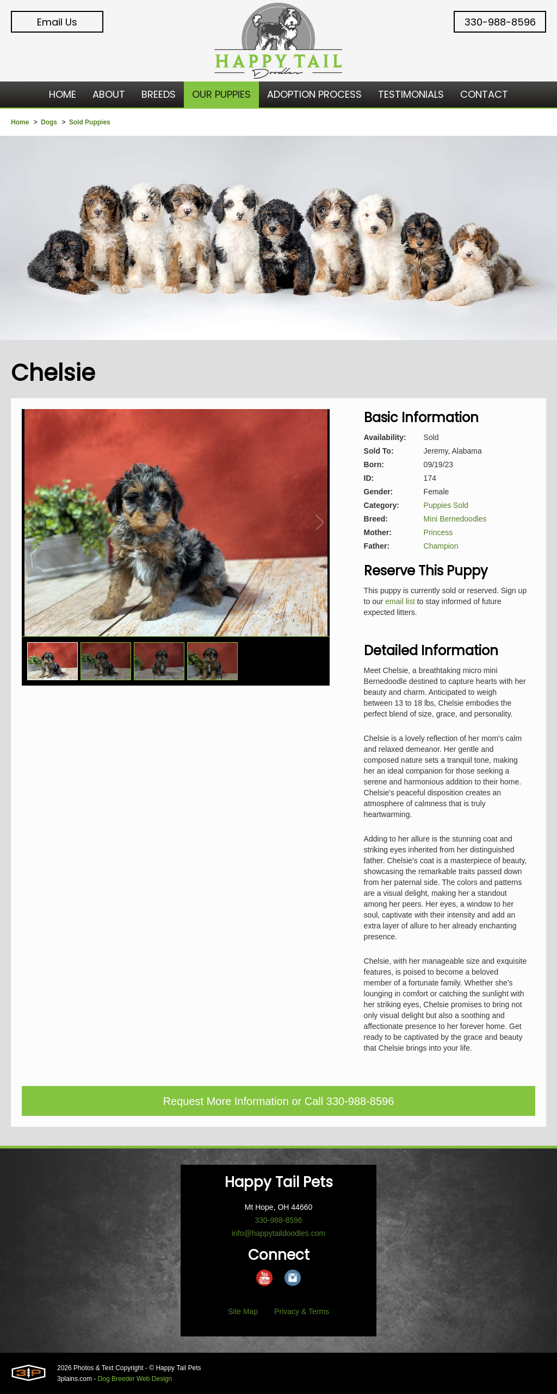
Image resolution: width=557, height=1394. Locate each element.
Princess (438, 532)
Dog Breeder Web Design (135, 1379)
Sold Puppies (89, 122)
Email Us (57, 22)
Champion (441, 546)
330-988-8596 (500, 22)
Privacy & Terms (301, 1311)
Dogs (49, 122)
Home (20, 122)
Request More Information (226, 1101)
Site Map (243, 1311)
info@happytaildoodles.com (278, 1233)
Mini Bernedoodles (455, 518)
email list (399, 601)
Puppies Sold (446, 505)
